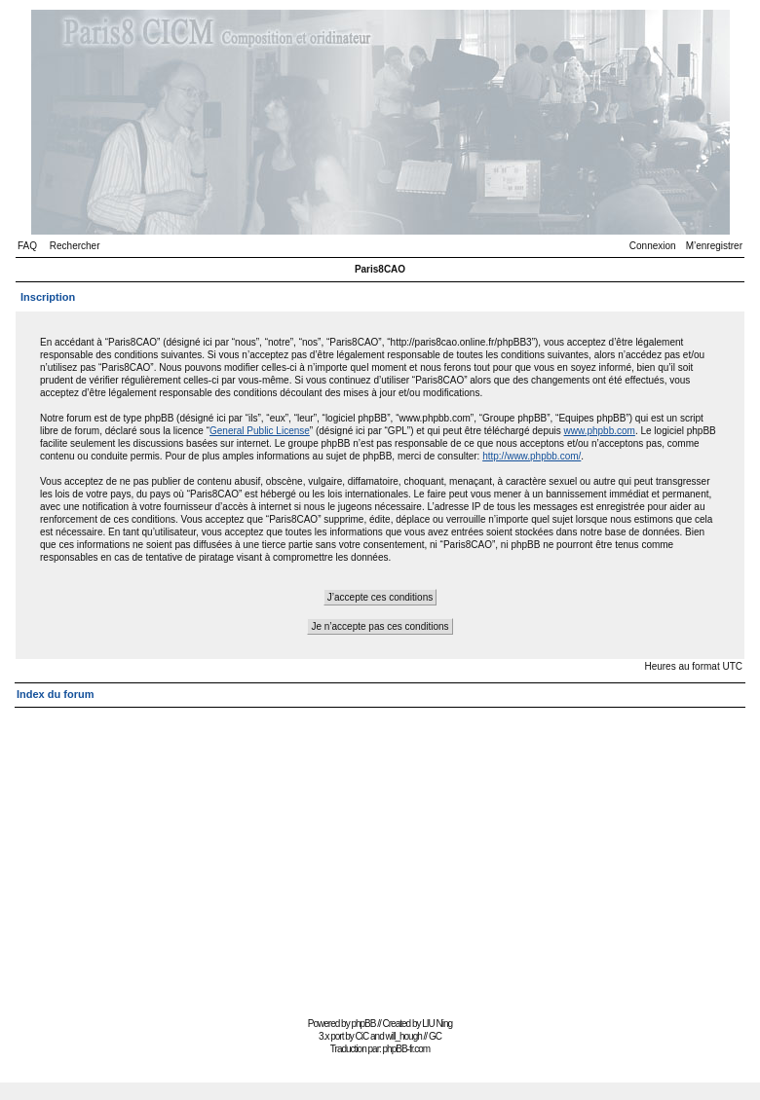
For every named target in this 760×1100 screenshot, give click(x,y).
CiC (362, 1036)
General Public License (259, 430)
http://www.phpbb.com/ (531, 456)
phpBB (363, 1023)
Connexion (652, 245)
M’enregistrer (714, 245)
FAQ (27, 245)
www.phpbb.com (599, 430)
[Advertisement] (380, 853)
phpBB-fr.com (407, 1049)
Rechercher (75, 245)
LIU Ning (437, 1023)
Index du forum (55, 694)
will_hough (404, 1036)
